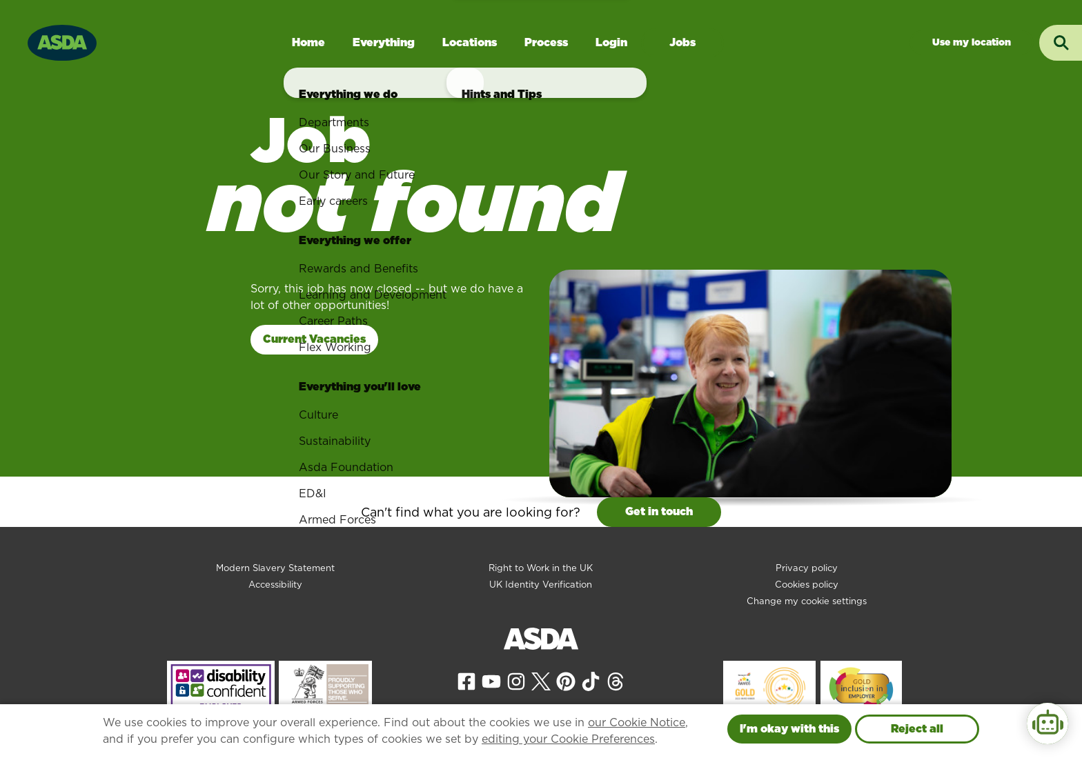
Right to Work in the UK (541, 568)
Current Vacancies (314, 339)
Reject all (917, 728)
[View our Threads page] (615, 680)
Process (546, 42)
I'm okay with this (789, 728)
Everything (384, 42)
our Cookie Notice (636, 722)
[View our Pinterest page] (566, 680)
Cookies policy (806, 584)
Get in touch (659, 511)
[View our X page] (541, 680)
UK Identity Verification (540, 584)
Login (611, 42)
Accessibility (275, 584)
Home (308, 42)
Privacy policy (807, 568)
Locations (469, 42)
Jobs (682, 42)
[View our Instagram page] (516, 680)
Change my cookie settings (807, 601)
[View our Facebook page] (466, 680)
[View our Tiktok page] (590, 680)
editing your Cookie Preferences (568, 739)
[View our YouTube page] (491, 680)
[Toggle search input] (1060, 43)
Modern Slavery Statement (275, 568)
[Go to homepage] (62, 41)
